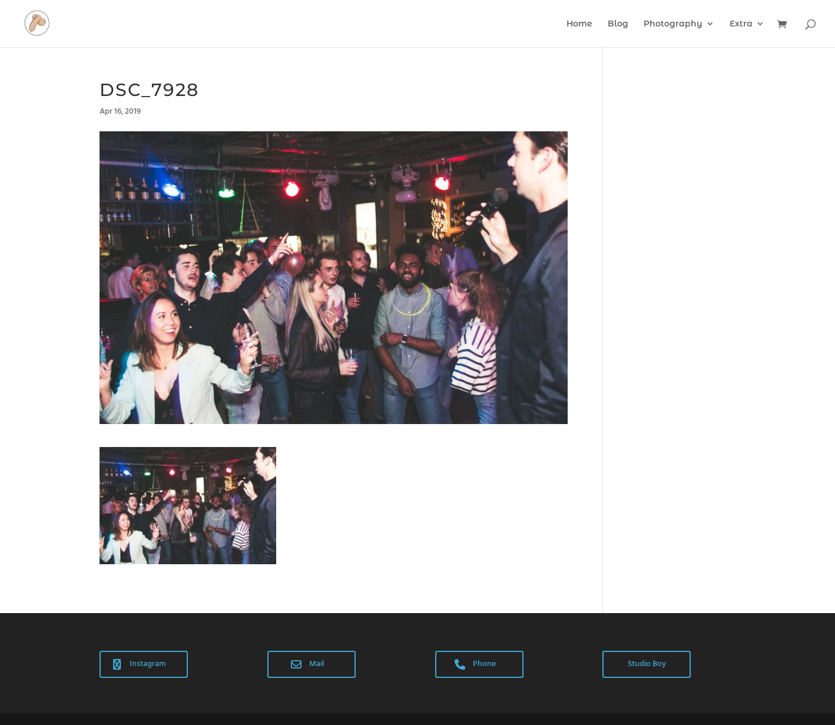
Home (579, 24)
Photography (673, 24)
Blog (618, 24)
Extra (741, 24)
